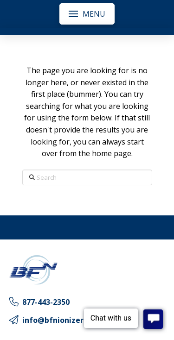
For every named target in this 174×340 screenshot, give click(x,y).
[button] (86, 14)
